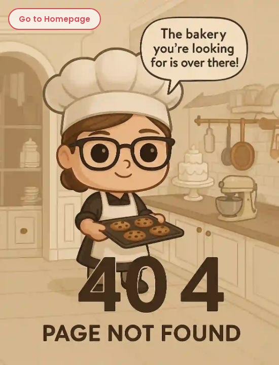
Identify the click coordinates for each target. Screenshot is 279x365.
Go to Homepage (54, 19)
